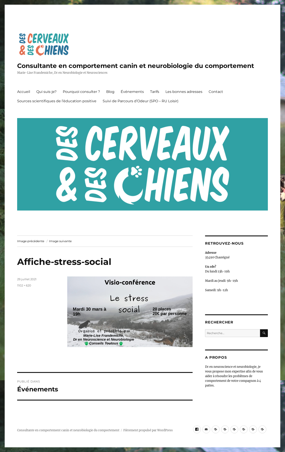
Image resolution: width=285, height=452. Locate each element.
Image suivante (60, 241)
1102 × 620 (24, 285)
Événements (132, 92)
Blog (110, 92)
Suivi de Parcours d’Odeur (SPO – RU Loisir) (140, 101)
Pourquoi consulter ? (81, 92)
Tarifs (154, 92)
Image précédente (30, 241)
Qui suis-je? (46, 92)
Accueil (23, 92)
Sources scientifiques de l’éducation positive (56, 101)
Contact (216, 92)
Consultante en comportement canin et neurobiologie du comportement (135, 66)
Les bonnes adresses (183, 92)
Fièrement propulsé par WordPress (148, 430)
